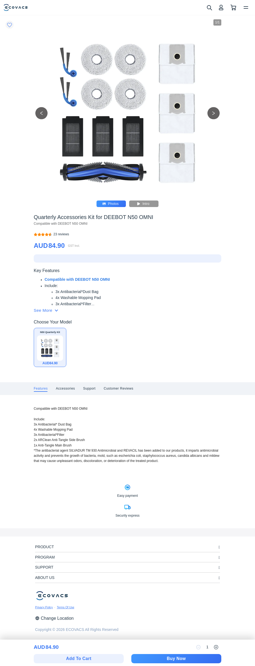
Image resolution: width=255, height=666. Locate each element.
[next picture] (213, 113)
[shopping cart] (233, 7)
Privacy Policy (44, 607)
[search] (209, 7)
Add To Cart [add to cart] (78, 658)
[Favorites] (9, 24)
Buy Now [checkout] (176, 658)
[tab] (41, 389)
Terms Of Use (65, 607)
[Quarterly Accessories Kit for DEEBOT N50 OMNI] (61, 234)
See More (46, 310)
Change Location (54, 618)
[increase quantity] (216, 647)
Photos (110, 204)
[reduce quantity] (198, 647)
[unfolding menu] (219, 547)
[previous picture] (41, 113)
